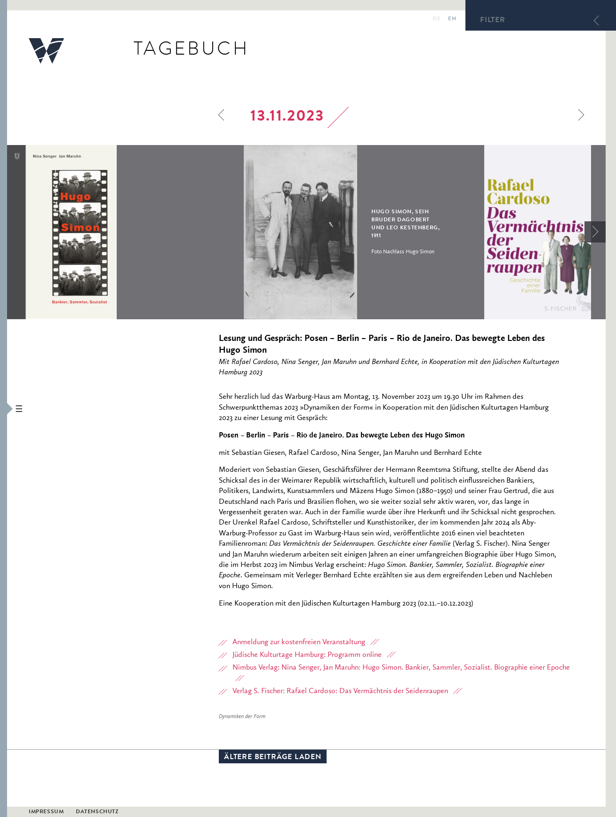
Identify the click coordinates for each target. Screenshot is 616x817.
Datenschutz (97, 812)
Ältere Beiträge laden (272, 757)
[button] (3, 408)
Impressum (46, 812)
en (452, 19)
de (436, 19)
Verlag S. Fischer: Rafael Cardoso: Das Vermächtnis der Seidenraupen (340, 691)
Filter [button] (492, 20)
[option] (125, 232)
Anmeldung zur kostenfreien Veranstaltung (298, 642)
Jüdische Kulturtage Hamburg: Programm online (307, 655)
